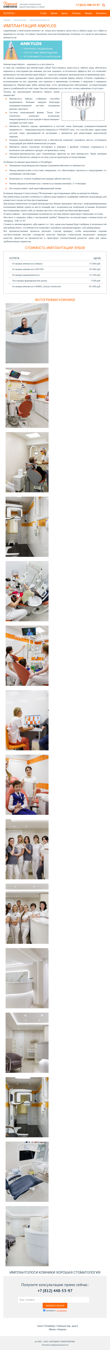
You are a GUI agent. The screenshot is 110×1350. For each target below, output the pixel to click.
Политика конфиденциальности (55, 1345)
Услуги (9, 13)
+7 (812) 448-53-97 (55, 1290)
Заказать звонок (55, 1306)
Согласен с (55, 1310)
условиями (62, 1310)
